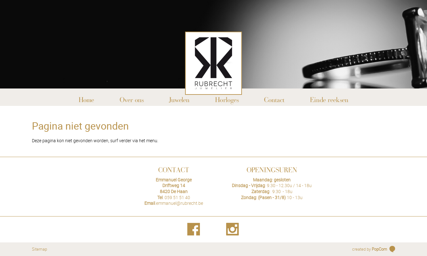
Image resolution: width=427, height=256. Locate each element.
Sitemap (39, 249)
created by (369, 249)
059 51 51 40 (177, 197)
